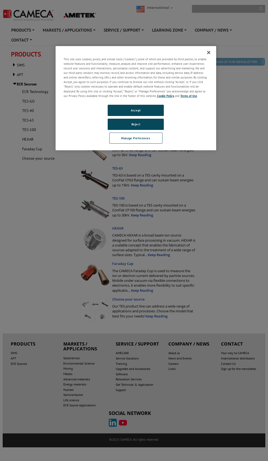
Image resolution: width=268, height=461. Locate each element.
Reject (135, 124)
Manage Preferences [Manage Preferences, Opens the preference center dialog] (135, 138)
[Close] (209, 52)
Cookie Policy (165, 96)
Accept (136, 110)
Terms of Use (188, 96)
